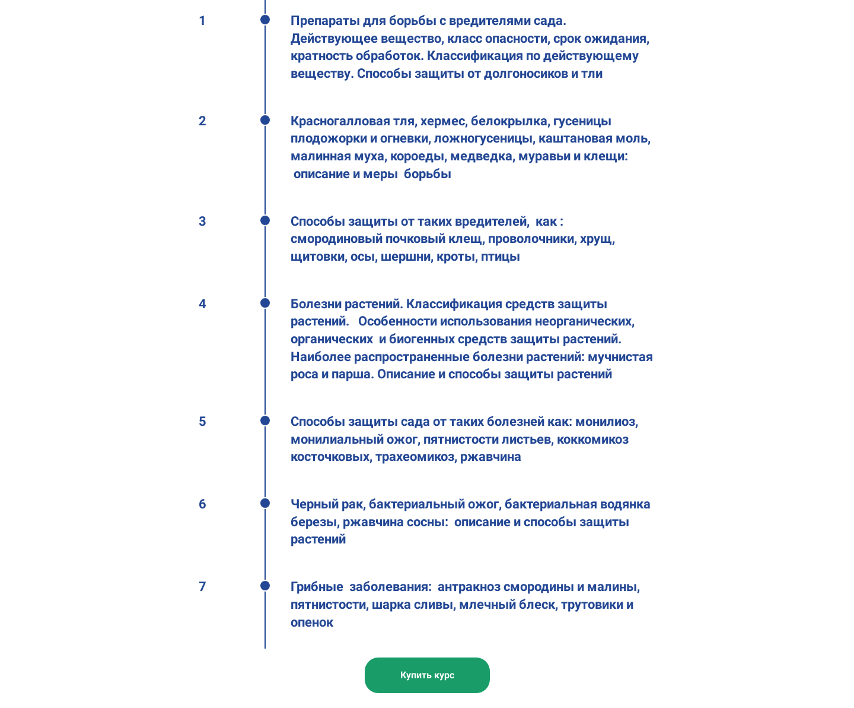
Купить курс (427, 675)
